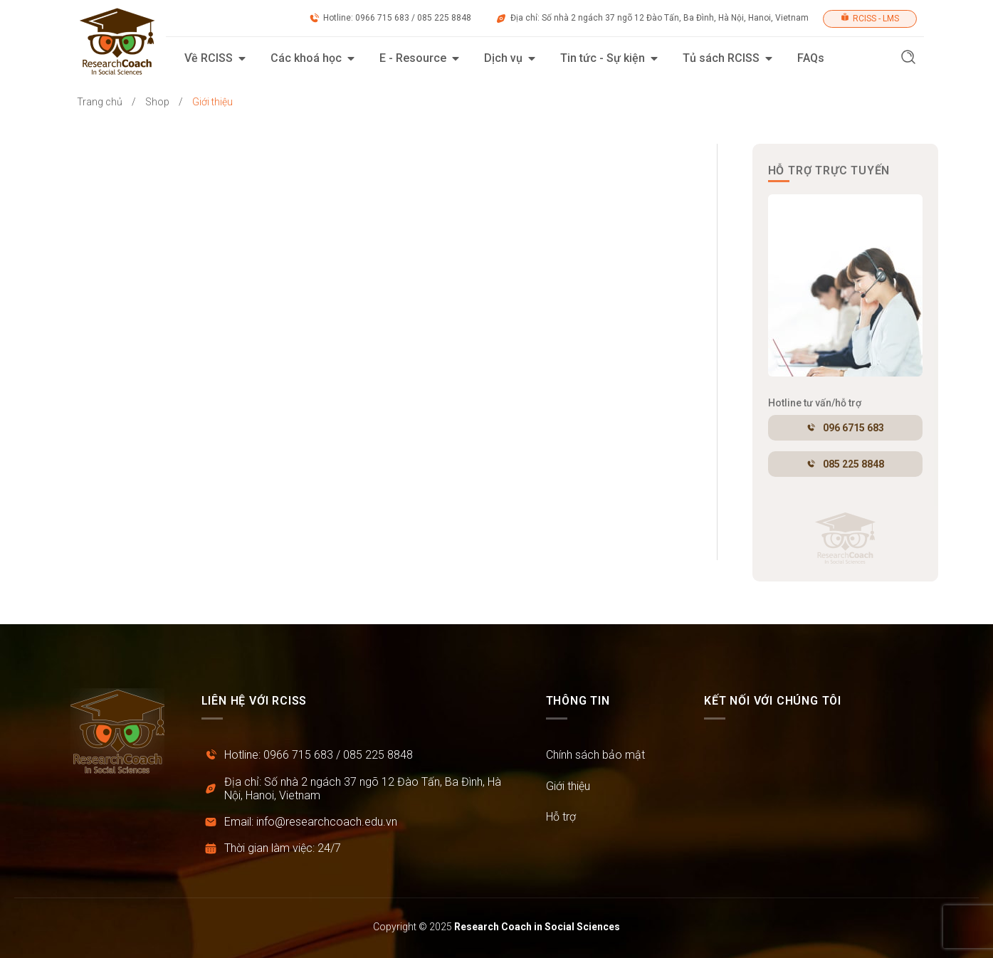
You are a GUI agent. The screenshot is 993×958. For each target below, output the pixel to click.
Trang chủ (99, 101)
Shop (157, 101)
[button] (908, 58)
